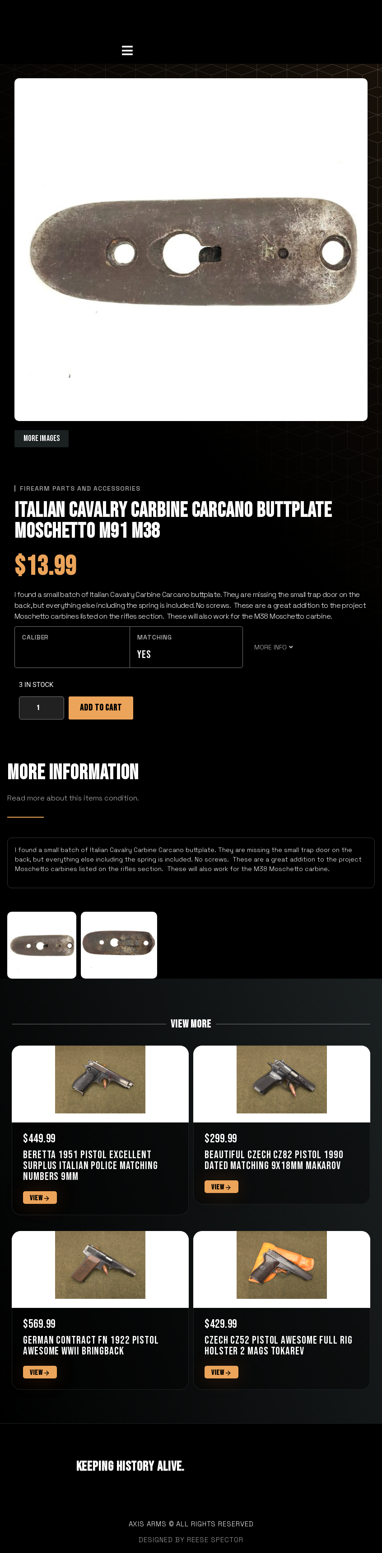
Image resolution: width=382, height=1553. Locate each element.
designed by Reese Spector (191, 1539)
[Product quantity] (41, 708)
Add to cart (101, 707)
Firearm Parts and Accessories (80, 488)
